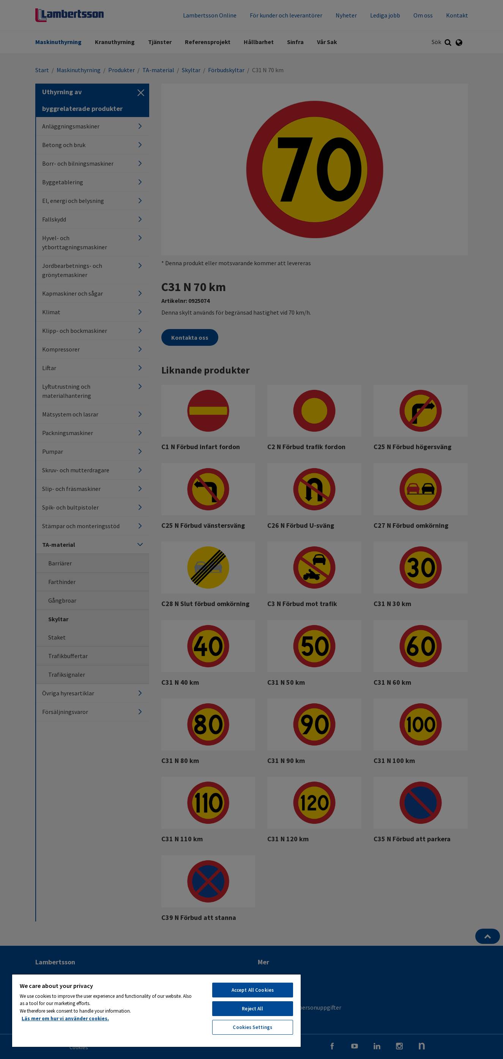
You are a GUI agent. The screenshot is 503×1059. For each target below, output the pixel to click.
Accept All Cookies (253, 990)
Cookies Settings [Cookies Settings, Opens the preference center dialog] (252, 1027)
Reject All (252, 1008)
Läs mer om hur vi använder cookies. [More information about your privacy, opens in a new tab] (65, 1018)
